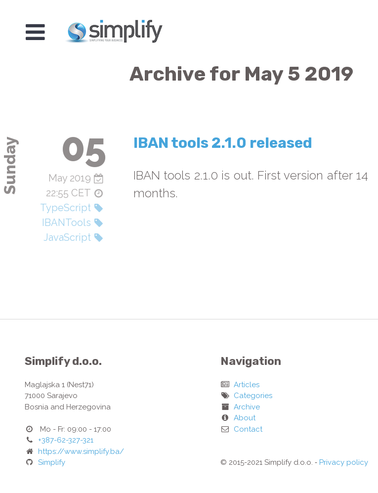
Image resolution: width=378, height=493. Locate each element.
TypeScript (65, 208)
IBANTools (66, 222)
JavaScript (67, 237)
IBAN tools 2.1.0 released (222, 143)
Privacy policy (343, 462)
